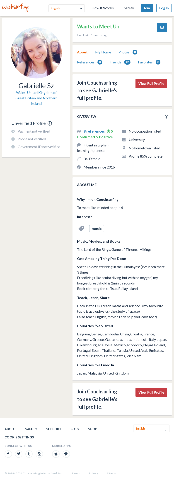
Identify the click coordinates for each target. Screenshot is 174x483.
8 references (95, 131)
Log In (164, 8)
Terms (76, 473)
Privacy (93, 473)
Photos (127, 52)
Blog (74, 429)
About (82, 52)
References (89, 62)
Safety (129, 8)
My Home (103, 52)
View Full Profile (151, 83)
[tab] (82, 52)
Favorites (149, 62)
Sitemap (112, 473)
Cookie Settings (19, 437)
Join (147, 8)
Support (53, 429)
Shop (92, 429)
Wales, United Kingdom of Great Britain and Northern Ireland (36, 98)
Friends (120, 62)
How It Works (103, 8)
